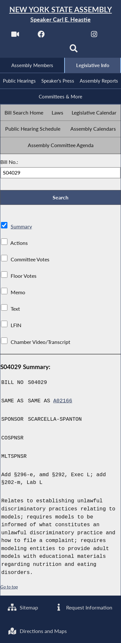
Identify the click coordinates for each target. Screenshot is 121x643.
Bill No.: (9, 162)
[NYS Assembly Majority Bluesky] (47, 50)
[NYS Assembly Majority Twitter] (68, 36)
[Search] (73, 50)
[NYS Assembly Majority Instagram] (94, 36)
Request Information (83, 607)
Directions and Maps (37, 631)
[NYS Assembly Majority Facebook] (41, 36)
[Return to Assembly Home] (60, 14)
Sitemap (23, 607)
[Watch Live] (15, 36)
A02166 (62, 401)
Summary (21, 227)
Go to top (9, 587)
